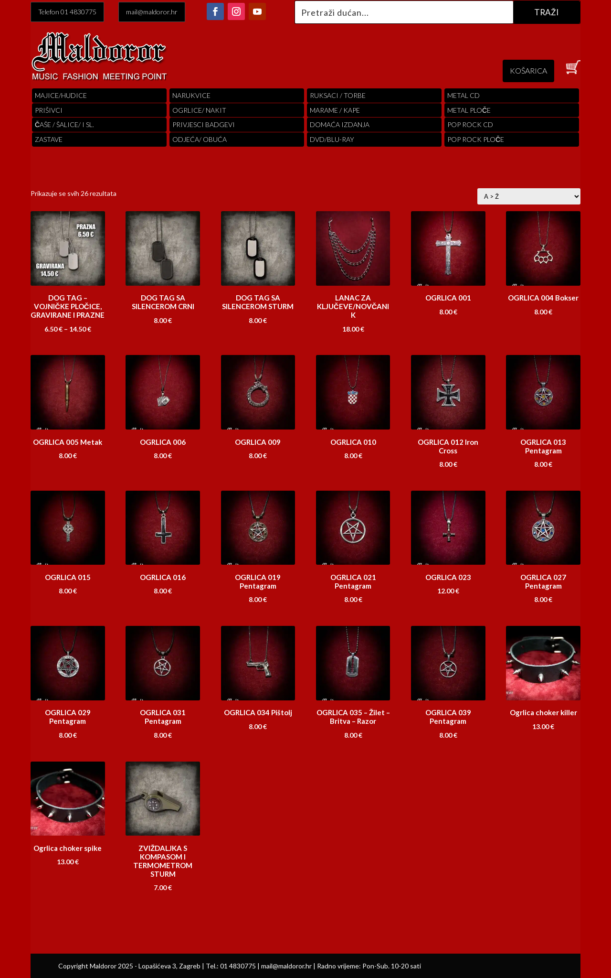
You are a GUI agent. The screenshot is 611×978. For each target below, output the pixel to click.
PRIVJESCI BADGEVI (203, 124)
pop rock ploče (475, 139)
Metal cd (463, 95)
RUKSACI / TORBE (338, 95)
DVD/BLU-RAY (332, 139)
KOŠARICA (528, 70)
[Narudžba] (528, 196)
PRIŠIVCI (49, 110)
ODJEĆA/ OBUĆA (199, 139)
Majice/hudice (61, 95)
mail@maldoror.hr (152, 12)
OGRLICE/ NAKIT (199, 110)
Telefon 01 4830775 (67, 12)
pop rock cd (470, 124)
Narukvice (191, 95)
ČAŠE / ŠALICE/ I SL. (64, 124)
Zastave (49, 139)
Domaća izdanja (339, 124)
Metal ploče (469, 110)
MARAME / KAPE (335, 110)
